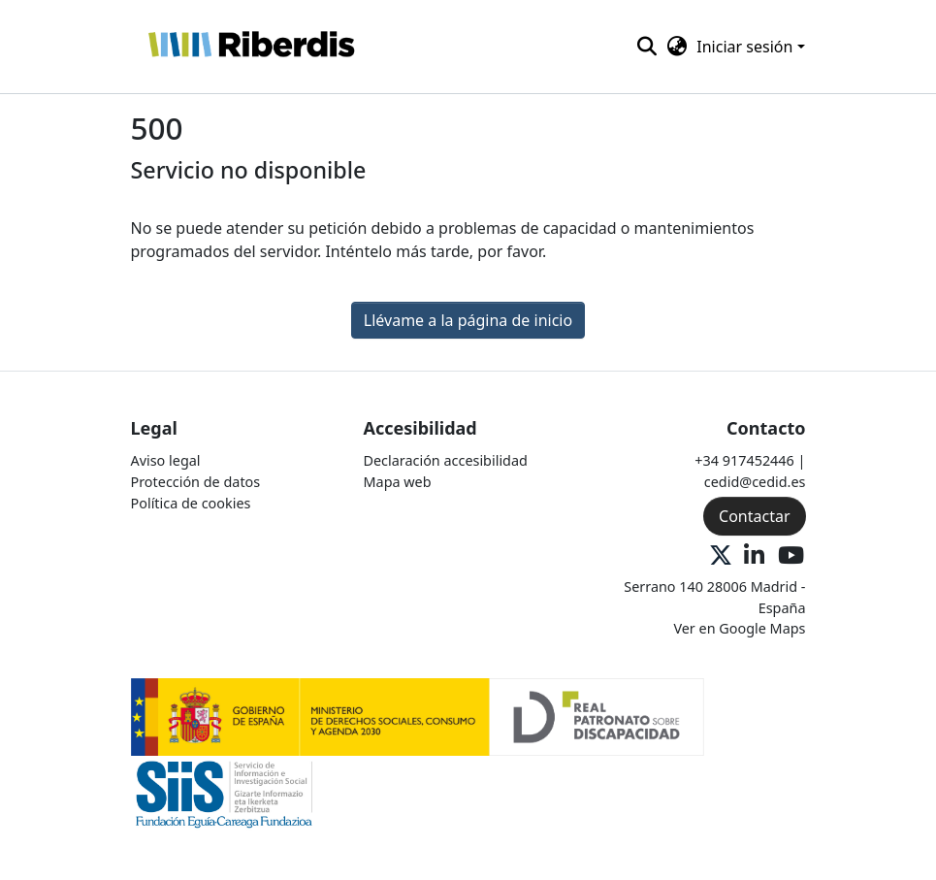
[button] (251, 46)
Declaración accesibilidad (446, 460)
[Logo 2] (224, 793)
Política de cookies (191, 503)
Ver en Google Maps (739, 628)
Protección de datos (196, 482)
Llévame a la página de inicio (468, 320)
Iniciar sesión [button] (746, 46)
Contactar (754, 516)
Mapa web (398, 482)
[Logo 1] (418, 715)
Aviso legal (166, 460)
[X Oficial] (720, 556)
